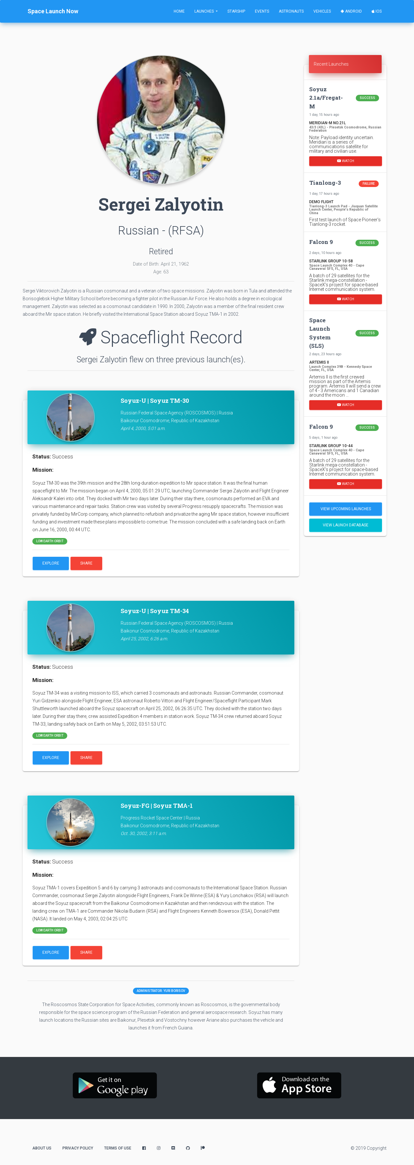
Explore (50, 563)
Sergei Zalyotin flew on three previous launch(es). (161, 359)
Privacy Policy (77, 1148)
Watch (345, 161)
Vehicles (322, 11)
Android (351, 11)
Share (86, 563)
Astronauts (291, 11)
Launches (204, 11)
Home (179, 11)
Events (262, 11)
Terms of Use (117, 1148)
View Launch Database (345, 525)
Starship (236, 11)
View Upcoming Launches (346, 509)
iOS (377, 11)
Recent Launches (331, 64)
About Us (41, 1148)
